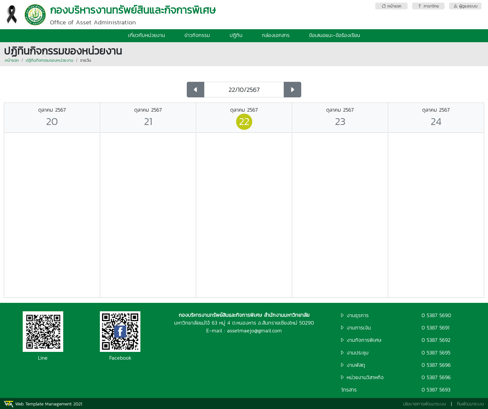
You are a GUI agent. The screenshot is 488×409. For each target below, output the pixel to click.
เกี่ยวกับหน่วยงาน (146, 35)
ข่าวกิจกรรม (197, 35)
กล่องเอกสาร (276, 35)
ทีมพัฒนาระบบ (470, 404)
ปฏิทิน (236, 35)
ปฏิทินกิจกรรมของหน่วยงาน (49, 60)
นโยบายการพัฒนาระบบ (424, 404)
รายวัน (85, 60)
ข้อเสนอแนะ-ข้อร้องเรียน (334, 35)
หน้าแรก (12, 60)
